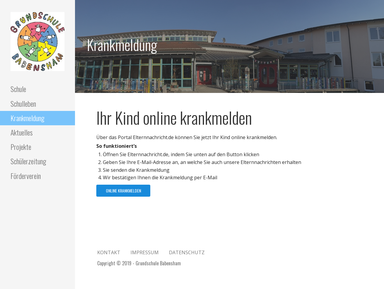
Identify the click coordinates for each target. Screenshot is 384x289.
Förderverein (25, 175)
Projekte (20, 146)
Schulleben (23, 103)
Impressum (144, 252)
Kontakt (108, 252)
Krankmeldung (27, 117)
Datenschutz (187, 252)
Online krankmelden (123, 190)
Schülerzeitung (28, 161)
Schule (18, 88)
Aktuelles (21, 132)
